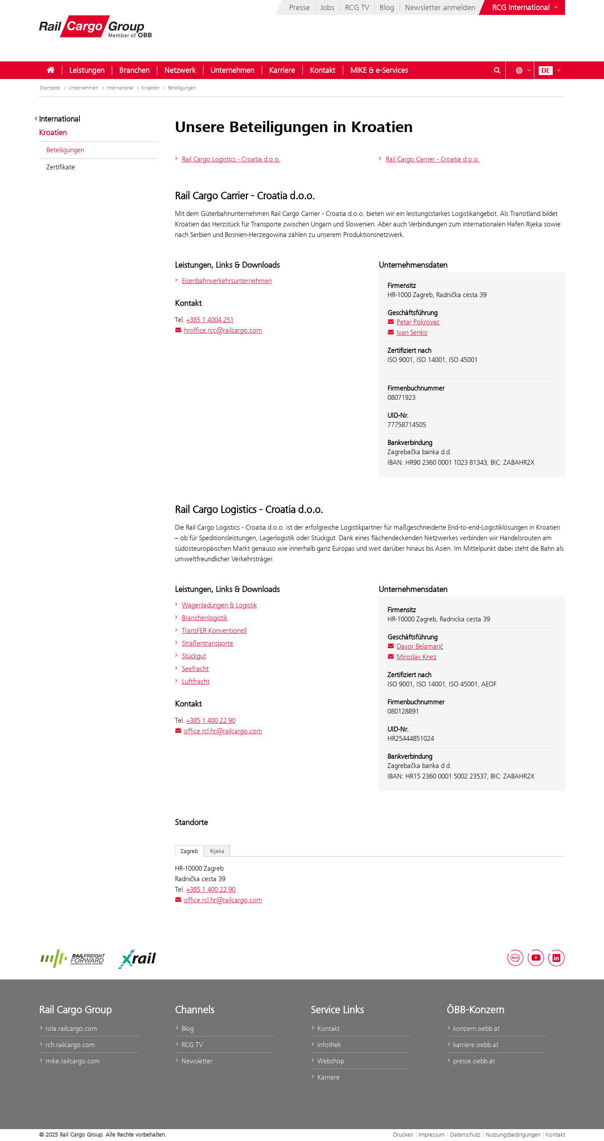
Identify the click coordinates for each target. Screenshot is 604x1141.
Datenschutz (465, 1134)
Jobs (327, 7)
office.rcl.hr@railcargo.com (218, 731)
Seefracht (191, 668)
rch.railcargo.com (67, 1045)
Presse (299, 7)
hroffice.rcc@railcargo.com (218, 330)
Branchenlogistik (200, 618)
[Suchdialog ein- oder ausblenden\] (497, 70)
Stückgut (189, 656)
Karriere (282, 70)
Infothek (326, 1045)
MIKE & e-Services (379, 70)
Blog (387, 7)
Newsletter (194, 1061)
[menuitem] (50, 70)
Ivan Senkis (407, 332)
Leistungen (86, 70)
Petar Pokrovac (413, 322)
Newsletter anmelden (440, 7)
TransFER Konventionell (210, 630)
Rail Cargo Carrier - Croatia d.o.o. (428, 159)
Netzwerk (179, 70)
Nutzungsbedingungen (513, 1134)
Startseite (54, 88)
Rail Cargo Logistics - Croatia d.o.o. (227, 159)
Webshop (327, 1061)
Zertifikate (60, 167)
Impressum (432, 1134)
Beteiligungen (182, 88)
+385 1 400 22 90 (210, 720)
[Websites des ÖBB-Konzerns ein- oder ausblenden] (526, 7)
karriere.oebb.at (472, 1045)
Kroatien (154, 88)
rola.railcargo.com (68, 1028)
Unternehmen (232, 70)
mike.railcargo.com (69, 1061)
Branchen (134, 70)
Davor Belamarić (415, 646)
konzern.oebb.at (473, 1028)
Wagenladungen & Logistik (215, 605)
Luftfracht (191, 681)
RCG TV (357, 7)
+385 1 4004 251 (210, 320)
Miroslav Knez (412, 657)
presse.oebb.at (471, 1061)
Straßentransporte (203, 643)
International (124, 88)
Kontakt (322, 70)
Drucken (403, 1134)
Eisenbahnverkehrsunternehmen (222, 280)
